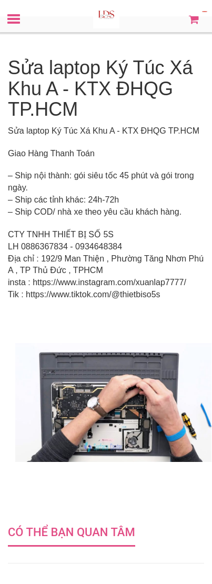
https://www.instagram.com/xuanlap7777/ (109, 282)
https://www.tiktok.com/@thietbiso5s (93, 294)
